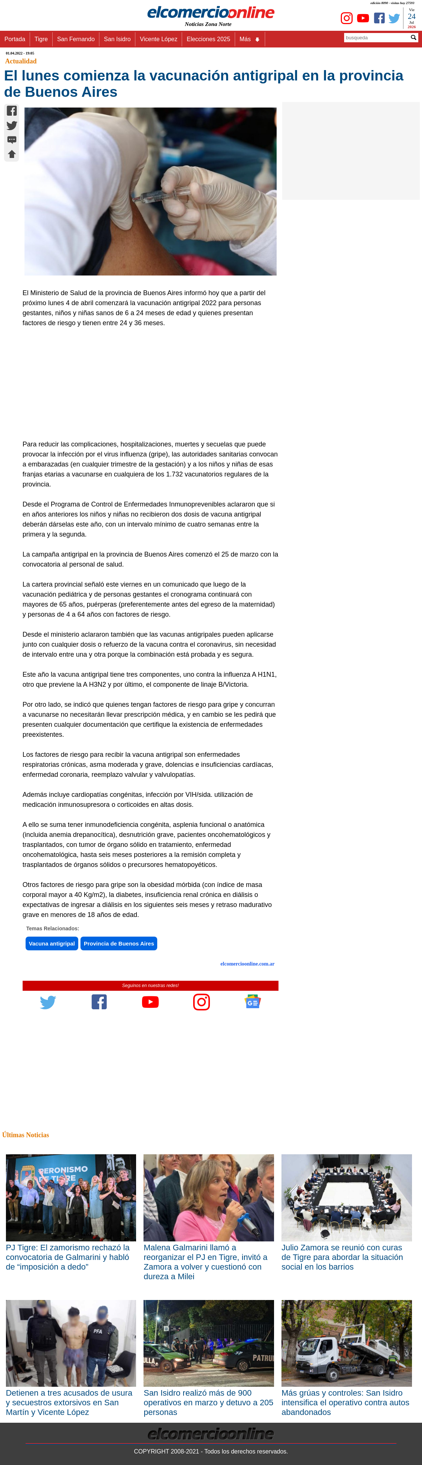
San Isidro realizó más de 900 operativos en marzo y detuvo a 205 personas (208, 1402)
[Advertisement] (147, 384)
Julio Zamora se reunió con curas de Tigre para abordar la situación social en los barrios (342, 1257)
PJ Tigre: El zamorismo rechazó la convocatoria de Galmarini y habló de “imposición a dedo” (68, 1257)
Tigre (41, 39)
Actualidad (21, 61)
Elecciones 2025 (208, 39)
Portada (14, 39)
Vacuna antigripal (52, 943)
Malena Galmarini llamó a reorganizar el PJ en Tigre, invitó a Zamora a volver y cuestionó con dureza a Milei (205, 1262)
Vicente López (158, 39)
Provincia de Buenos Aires (119, 943)
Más (250, 39)
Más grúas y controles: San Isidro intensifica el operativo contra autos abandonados (345, 1402)
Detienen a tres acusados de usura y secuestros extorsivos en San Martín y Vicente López (69, 1402)
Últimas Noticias (25, 1135)
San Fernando (76, 39)
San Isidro (117, 39)
